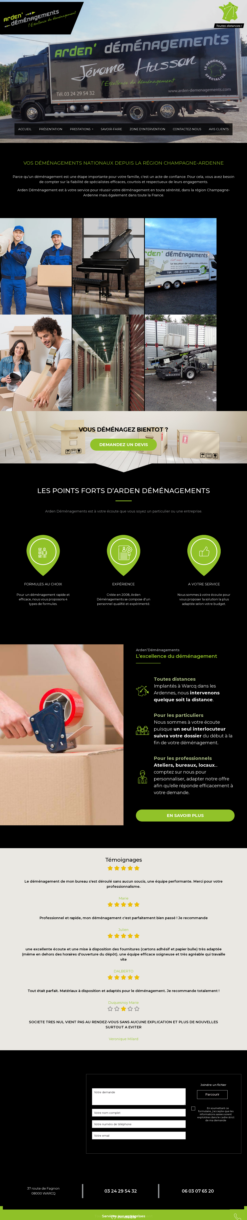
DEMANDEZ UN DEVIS (123, 444)
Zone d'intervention (147, 129)
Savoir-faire (111, 129)
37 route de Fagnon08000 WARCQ (43, 1191)
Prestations (80, 129)
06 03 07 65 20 (198, 1191)
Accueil (24, 129)
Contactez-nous (187, 129)
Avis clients (219, 129)
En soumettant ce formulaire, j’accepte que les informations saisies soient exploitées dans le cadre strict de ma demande (215, 1114)
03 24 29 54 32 (120, 1191)
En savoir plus (185, 815)
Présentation (50, 129)
